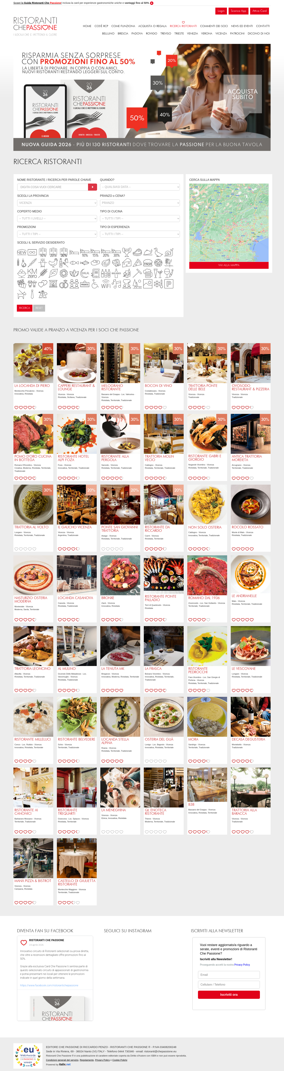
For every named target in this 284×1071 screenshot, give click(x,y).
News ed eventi (242, 26)
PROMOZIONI (26, 227)
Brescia (123, 33)
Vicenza (221, 33)
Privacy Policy (102, 1060)
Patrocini (237, 33)
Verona (206, 33)
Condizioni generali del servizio (62, 1060)
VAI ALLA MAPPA (228, 265)
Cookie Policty (119, 1060)
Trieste (179, 33)
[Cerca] (92, 187)
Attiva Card (259, 11)
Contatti (263, 26)
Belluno (108, 33)
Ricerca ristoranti (183, 26)
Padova (137, 33)
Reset (39, 308)
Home (87, 26)
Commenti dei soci (214, 26)
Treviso (165, 33)
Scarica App (238, 11)
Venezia (192, 33)
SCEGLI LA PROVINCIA (33, 195)
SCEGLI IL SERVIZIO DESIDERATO (41, 242)
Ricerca (24, 308)
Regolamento (87, 1060)
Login (221, 11)
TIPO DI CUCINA (111, 211)
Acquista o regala (152, 26)
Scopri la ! (37, 2)
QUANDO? (107, 179)
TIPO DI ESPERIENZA (115, 227)
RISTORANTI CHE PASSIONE (46, 940)
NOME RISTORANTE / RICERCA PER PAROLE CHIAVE (54, 179)
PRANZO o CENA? (112, 195)
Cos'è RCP (101, 26)
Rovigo (151, 33)
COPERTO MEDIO (29, 211)
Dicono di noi (259, 33)
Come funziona (123, 26)
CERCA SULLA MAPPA (204, 179)
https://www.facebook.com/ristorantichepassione (49, 985)
